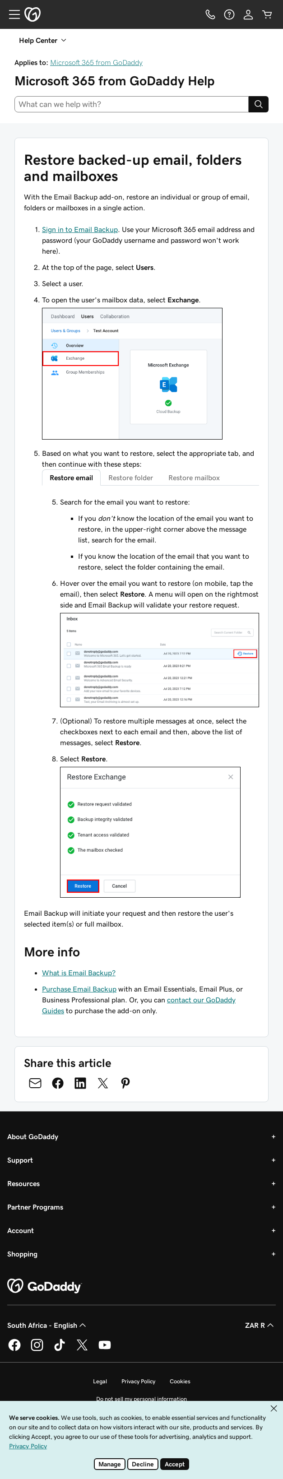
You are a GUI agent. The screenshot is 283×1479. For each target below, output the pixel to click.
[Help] (229, 14)
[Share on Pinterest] (125, 1083)
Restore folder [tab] (130, 477)
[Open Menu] (10, 14)
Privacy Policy (138, 1381)
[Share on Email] (35, 1083)
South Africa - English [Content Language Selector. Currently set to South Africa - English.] (47, 1325)
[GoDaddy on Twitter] (82, 1349)
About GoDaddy (32, 1136)
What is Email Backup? (79, 972)
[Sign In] (248, 14)
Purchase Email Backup (79, 988)
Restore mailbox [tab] (194, 477)
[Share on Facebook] (57, 1083)
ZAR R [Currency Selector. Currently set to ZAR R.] (260, 1325)
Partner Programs (35, 1206)
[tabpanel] (150, 698)
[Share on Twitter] (103, 1083)
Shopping (22, 1253)
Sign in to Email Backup (80, 229)
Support (20, 1160)
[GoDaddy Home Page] (44, 1286)
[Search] (259, 104)
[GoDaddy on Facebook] (14, 1349)
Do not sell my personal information (141, 1399)
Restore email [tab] (71, 477)
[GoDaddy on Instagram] (37, 1349)
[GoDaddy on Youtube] (104, 1349)
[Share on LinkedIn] (80, 1083)
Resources (23, 1183)
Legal (100, 1381)
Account (20, 1230)
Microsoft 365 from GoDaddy (96, 62)
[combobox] (132, 104)
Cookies (180, 1381)
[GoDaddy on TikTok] (59, 1349)
